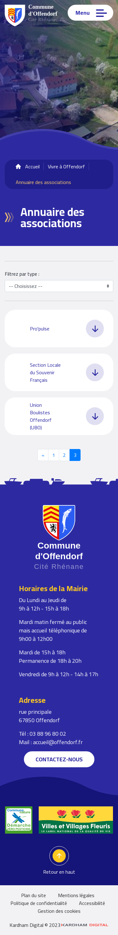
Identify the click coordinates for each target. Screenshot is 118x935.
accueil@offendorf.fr (58, 742)
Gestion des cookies (59, 911)
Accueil (32, 166)
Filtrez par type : (22, 274)
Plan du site (33, 895)
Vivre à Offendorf (66, 166)
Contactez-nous (59, 759)
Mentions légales (76, 895)
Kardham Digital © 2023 (59, 925)
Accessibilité (92, 903)
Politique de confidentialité (38, 903)
